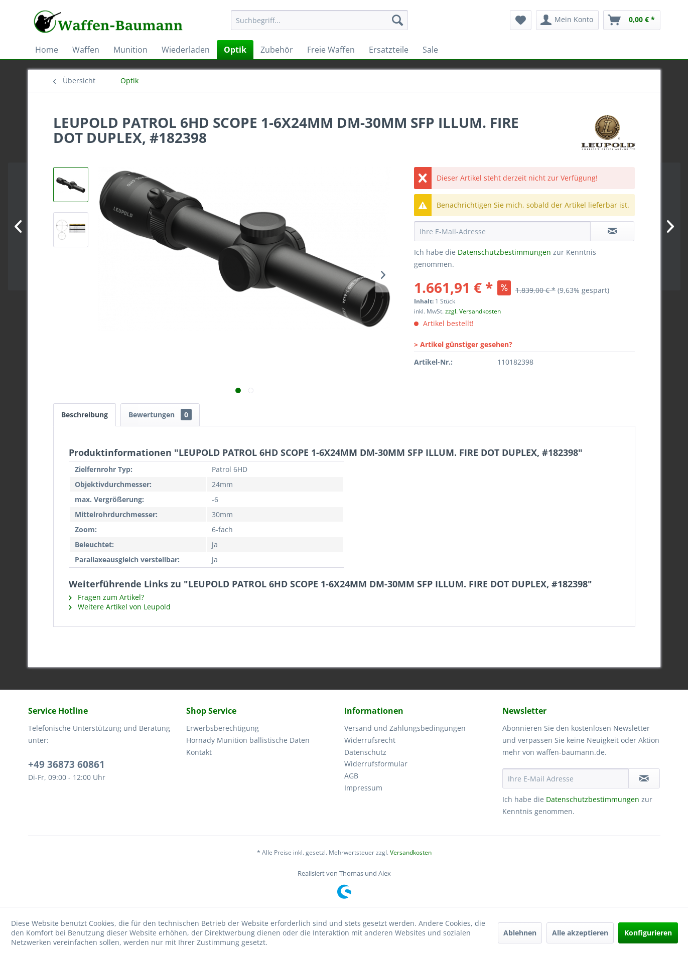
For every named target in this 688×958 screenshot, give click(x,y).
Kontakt (199, 752)
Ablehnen (519, 932)
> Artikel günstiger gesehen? (463, 344)
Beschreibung (84, 414)
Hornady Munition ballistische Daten (248, 740)
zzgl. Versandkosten (473, 311)
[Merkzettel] (520, 20)
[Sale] (430, 49)
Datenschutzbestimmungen (504, 252)
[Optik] (235, 49)
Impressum (363, 787)
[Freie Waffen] (331, 49)
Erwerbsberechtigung (222, 728)
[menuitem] (319, 25)
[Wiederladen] (186, 49)
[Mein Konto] (567, 20)
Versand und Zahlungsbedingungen (405, 728)
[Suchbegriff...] (319, 20)
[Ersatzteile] (389, 49)
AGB (351, 775)
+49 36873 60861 (66, 764)
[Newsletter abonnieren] (644, 778)
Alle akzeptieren (580, 932)
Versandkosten (411, 852)
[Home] (46, 49)
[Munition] (130, 49)
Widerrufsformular (375, 763)
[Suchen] (397, 20)
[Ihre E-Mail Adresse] (565, 778)
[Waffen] (85, 49)
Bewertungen (160, 414)
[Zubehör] (276, 49)
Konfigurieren (648, 932)
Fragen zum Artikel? (106, 597)
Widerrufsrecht (369, 740)
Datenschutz (365, 752)
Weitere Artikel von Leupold (120, 606)
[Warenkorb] (631, 20)
